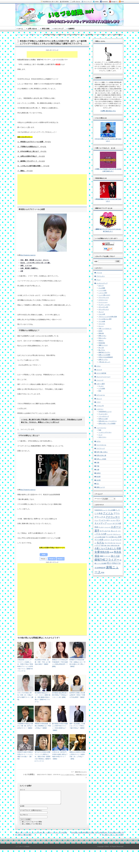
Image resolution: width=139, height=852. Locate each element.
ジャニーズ (99, 380)
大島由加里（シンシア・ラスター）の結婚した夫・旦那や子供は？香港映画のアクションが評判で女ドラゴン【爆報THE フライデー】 (25, 665)
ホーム (20, 28)
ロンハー (101, 326)
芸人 (97, 483)
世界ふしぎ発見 (101, 459)
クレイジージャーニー (103, 377)
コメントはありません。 (68, 774)
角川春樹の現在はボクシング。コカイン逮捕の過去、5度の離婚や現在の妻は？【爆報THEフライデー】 (42, 697)
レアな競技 (101, 388)
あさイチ (101, 285)
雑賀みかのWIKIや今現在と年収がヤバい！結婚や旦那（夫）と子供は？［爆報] (77, 755)
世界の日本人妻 (101, 455)
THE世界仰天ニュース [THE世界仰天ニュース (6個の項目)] (101, 510)
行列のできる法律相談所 (105, 357)
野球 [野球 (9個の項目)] (102, 572)
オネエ (98, 366)
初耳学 (100, 331)
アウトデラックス (103, 297)
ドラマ (98, 402)
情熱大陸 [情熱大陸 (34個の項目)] (104, 552)
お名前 (22, 808)
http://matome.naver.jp (28, 255)
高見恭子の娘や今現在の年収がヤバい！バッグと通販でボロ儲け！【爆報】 (25, 755)
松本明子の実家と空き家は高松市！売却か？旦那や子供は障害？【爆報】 (77, 695)
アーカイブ (98, 499)
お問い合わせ (32, 28)
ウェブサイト (24, 817)
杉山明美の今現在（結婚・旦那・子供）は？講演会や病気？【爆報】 (42, 662)
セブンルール (100, 395)
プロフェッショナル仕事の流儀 (107, 316)
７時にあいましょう (104, 362)
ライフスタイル (101, 445)
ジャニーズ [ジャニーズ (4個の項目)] (107, 527)
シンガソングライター (105, 432)
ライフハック (100, 448)
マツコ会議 (101, 321)
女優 (97, 469)
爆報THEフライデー (81, 772)
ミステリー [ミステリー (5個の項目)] (106, 539)
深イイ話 (101, 347)
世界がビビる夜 (103, 418)
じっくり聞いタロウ (104, 295)
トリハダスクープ (103, 416)
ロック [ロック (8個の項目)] (98, 545)
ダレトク (101, 312)
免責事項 (71, 28)
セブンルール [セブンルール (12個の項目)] (105, 531)
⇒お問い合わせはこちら (108, 111)
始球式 (98, 473)
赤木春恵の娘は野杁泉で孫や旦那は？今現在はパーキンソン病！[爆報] (60, 695)
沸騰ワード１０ (103, 345)
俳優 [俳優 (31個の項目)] (119, 548)
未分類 (98, 480)
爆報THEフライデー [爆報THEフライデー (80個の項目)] (106, 559)
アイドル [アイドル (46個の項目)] (108, 513)
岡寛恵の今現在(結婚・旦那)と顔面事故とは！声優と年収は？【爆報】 (43, 726)
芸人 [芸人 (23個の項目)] (109, 563)
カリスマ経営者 (101, 373)
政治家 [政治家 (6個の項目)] (111, 552)
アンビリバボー (103, 414)
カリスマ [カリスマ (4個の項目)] (109, 523)
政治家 (98, 476)
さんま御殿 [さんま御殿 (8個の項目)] (112, 510)
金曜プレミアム (103, 359)
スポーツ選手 (100, 384)
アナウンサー (100, 276)
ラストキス (101, 324)
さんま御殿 (101, 288)
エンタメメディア (102, 283)
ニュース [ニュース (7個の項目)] (110, 534)
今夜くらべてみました (105, 328)
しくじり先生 (102, 290)
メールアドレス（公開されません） (31, 813)
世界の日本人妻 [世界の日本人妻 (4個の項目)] (115, 545)
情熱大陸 (101, 333)
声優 (97, 466)
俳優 (97, 462)
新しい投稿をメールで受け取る (32, 826)
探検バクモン (102, 335)
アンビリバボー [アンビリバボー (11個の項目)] (104, 520)
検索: (96, 261)
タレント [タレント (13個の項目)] (114, 531)
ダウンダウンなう (103, 309)
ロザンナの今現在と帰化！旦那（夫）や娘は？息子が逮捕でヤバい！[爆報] (25, 696)
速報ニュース (100, 487)
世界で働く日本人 (102, 452)
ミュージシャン (101, 427)
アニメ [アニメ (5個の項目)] (96, 520)
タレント (99, 398)
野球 (99, 391)
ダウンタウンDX (103, 307)
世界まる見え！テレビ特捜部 (106, 423)
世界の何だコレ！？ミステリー (107, 421)
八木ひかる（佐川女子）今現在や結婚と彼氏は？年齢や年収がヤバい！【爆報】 (60, 755)
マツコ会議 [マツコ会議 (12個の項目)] (98, 539)
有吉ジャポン (102, 338)
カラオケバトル (103, 300)
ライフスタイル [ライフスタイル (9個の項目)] (110, 543)
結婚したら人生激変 (104, 355)
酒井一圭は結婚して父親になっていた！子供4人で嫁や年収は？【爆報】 (77, 726)
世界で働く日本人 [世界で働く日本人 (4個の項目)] (106, 545)
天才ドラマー (102, 437)
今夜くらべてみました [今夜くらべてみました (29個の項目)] (105, 548)
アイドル (99, 272)
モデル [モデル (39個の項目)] (100, 542)
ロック (100, 435)
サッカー (101, 386)
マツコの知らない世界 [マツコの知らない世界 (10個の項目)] (113, 537)
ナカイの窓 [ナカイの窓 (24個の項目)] (101, 534)
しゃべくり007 (102, 293)
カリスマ (99, 369)
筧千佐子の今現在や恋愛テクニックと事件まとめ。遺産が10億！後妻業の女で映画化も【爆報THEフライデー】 (43, 756)
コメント (22, 789)
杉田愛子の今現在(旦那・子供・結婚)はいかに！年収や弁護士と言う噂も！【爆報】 (77, 663)
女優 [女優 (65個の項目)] (97, 551)
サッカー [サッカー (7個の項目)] (101, 527)
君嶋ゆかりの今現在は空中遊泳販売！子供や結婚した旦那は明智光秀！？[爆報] (60, 663)
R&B (99, 430)
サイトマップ (58, 28)
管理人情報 (45, 28)
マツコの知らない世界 (105, 319)
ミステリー (99, 409)
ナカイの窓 (101, 314)
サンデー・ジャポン (104, 304)
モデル (98, 441)
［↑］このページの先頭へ (22, 849)
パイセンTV (100, 405)
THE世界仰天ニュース (105, 411)
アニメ (98, 279)
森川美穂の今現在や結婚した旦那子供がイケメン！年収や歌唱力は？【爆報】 (60, 727)
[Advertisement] (52, 54)
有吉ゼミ (101, 340)
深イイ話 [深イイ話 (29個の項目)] (115, 556)
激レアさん (101, 350)
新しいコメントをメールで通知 (32, 824)
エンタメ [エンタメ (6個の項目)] (113, 520)
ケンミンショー (103, 302)
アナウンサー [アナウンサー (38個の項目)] (113, 517)
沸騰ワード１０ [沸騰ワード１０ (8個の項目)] (105, 556)
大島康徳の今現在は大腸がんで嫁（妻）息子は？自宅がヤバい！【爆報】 (25, 726)
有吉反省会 (101, 343)
